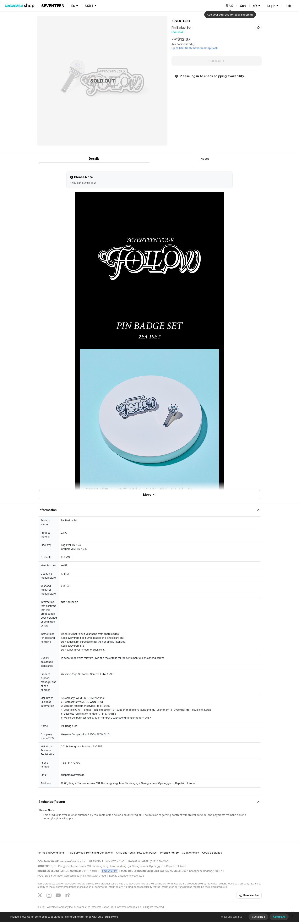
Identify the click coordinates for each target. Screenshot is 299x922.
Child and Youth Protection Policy (136, 852)
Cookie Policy (190, 852)
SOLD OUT (216, 61)
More (149, 494)
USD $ (89, 5)
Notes (205, 158)
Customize (258, 916)
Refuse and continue (231, 916)
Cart (243, 5)
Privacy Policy (169, 852)
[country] (229, 6)
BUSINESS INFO (109, 871)
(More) (114, 916)
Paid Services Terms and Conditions (90, 852)
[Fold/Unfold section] (149, 510)
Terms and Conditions (51, 852)
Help (289, 5)
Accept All (279, 916)
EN (73, 5)
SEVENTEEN (180, 21)
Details (94, 158)
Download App (249, 895)
